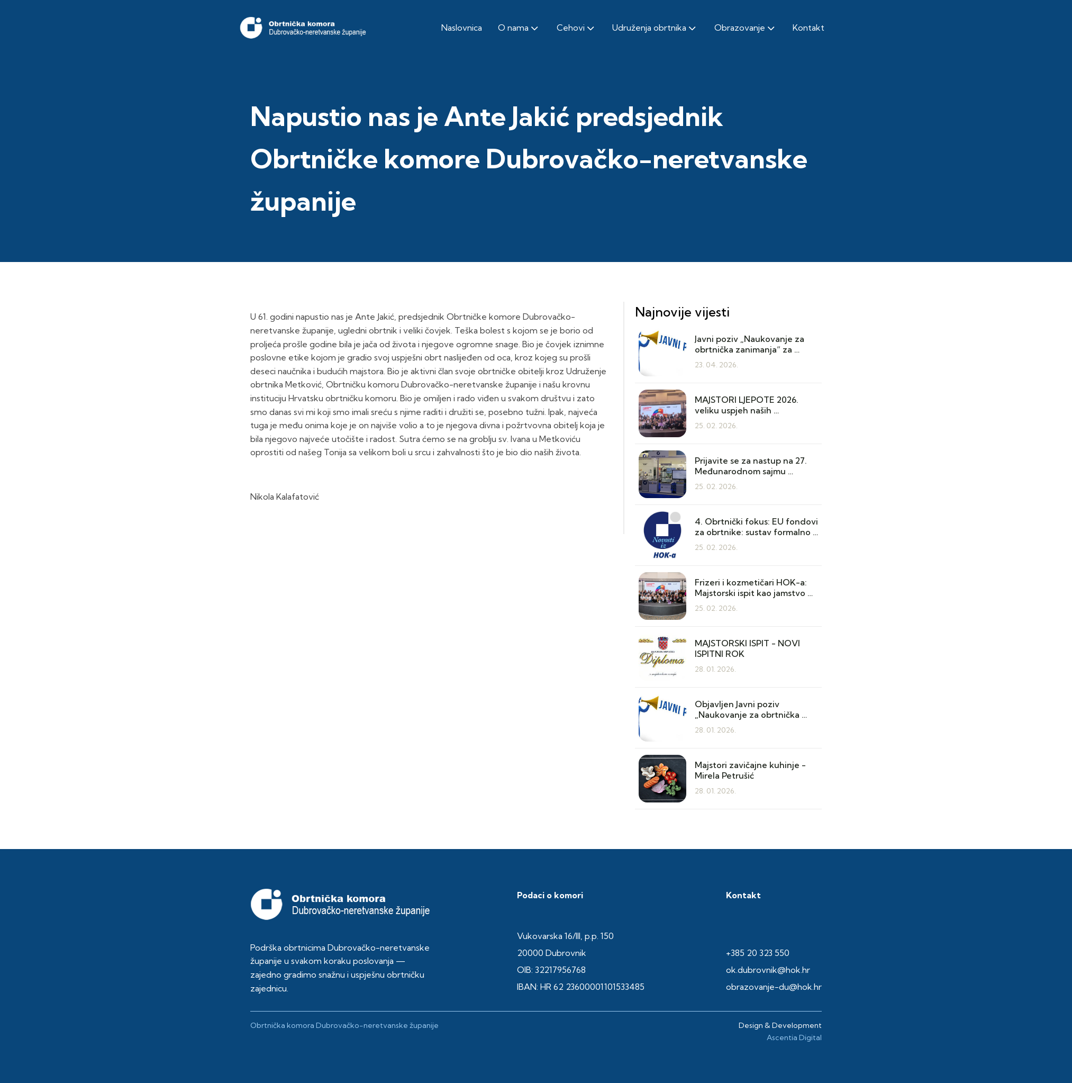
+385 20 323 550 (757, 952)
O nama (519, 28)
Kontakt (808, 27)
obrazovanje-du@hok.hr (774, 986)
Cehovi (576, 28)
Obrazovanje (745, 28)
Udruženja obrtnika (655, 28)
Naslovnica (461, 27)
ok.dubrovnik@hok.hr (768, 969)
